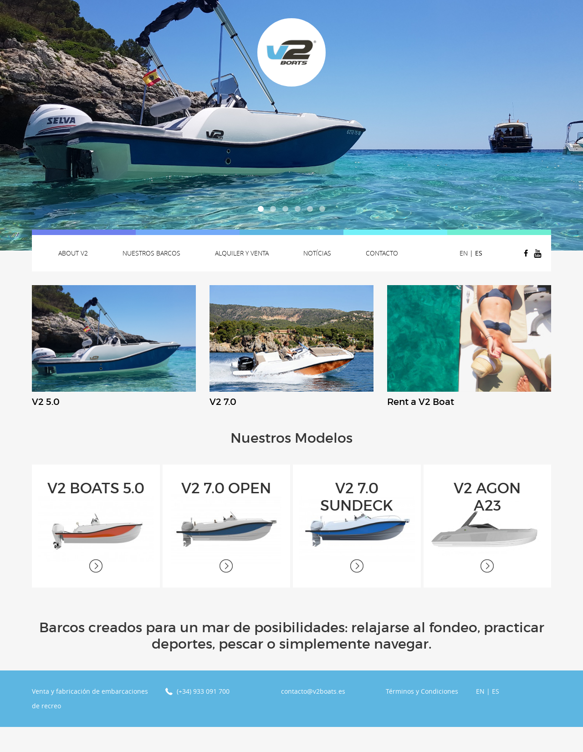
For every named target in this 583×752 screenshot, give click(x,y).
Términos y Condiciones (422, 716)
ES (478, 253)
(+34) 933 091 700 (203, 716)
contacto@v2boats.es (313, 716)
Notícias (317, 253)
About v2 (73, 253)
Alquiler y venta (242, 253)
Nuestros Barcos (151, 253)
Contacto (382, 253)
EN (464, 253)
